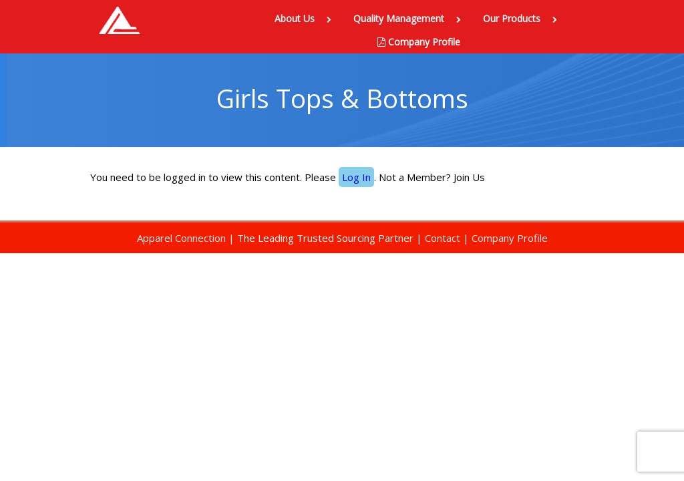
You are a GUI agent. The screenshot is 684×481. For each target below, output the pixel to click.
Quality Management (409, 18)
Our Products (522, 18)
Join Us (469, 177)
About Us (306, 18)
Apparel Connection (181, 238)
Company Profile (418, 41)
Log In (356, 177)
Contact (442, 238)
